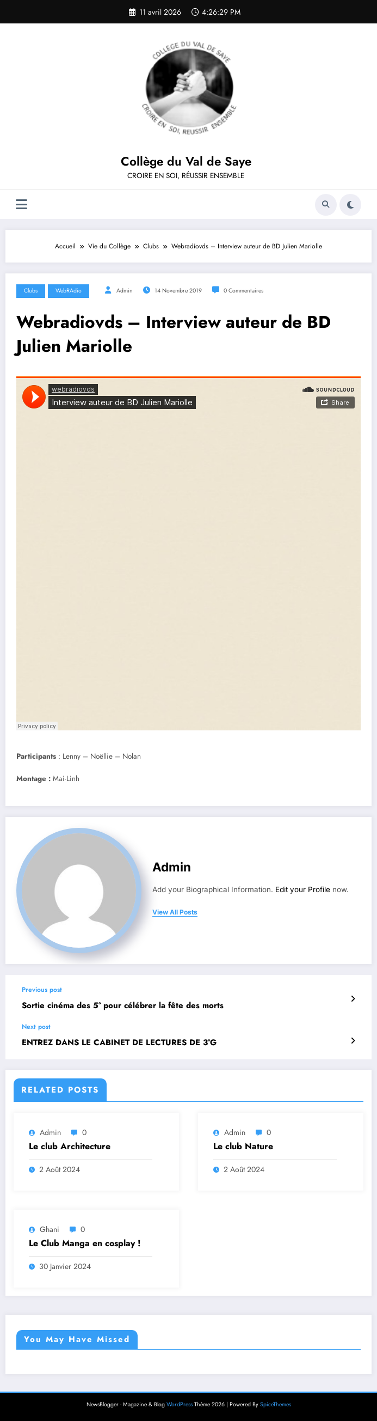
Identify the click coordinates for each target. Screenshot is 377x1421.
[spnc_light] (350, 205)
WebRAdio (68, 290)
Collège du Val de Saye (186, 161)
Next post (36, 1026)
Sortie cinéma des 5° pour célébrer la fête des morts (123, 1005)
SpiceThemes (275, 1404)
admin (124, 290)
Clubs (31, 290)
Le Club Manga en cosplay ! (85, 1243)
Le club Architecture (69, 1146)
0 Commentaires (243, 290)
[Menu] (21, 204)
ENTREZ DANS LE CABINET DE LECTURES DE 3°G (119, 1042)
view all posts (174, 912)
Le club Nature (243, 1146)
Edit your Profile (302, 889)
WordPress (179, 1404)
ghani (49, 1229)
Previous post (42, 989)
